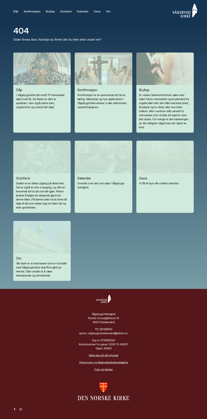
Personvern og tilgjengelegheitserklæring (103, 362)
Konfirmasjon (32, 11)
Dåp (15, 11)
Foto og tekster (103, 369)
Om (108, 11)
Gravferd (66, 11)
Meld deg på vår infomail (103, 355)
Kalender (82, 11)
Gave (97, 11)
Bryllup (50, 11)
